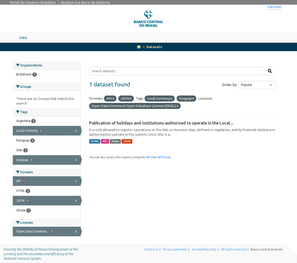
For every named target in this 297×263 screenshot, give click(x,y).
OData (115, 141)
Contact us (151, 249)
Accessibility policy (204, 249)
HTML (95, 141)
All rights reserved (233, 249)
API (105, 141)
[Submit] (270, 71)
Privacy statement (175, 249)
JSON (127, 141)
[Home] (139, 47)
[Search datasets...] (176, 71)
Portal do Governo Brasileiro (33, 2)
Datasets (154, 47)
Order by (229, 85)
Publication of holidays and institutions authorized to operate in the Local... (161, 123)
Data (23, 37)
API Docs (164, 157)
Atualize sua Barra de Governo (85, 2)
